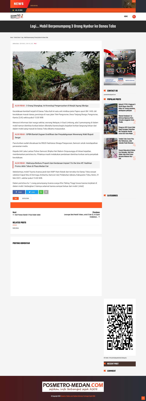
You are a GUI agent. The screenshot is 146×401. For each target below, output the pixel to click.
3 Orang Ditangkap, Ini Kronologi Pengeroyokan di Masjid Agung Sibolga (57, 106)
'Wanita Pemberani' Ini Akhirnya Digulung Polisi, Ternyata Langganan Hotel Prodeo (126, 119)
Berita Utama (25, 198)
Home (126, 16)
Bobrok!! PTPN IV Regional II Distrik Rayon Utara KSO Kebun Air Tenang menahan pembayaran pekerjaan (127, 107)
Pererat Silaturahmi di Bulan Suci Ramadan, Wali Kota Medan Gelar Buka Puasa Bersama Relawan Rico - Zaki (127, 154)
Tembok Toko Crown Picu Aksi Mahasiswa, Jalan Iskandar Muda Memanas (126, 141)
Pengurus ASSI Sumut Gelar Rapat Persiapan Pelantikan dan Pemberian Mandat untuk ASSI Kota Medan (127, 130)
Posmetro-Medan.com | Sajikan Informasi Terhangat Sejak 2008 (78, 396)
